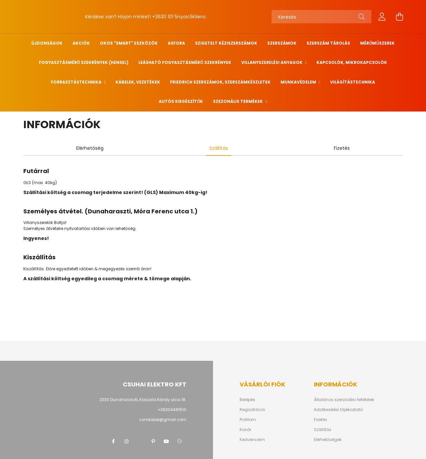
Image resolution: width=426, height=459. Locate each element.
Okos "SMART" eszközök (129, 43)
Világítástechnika (352, 82)
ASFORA (176, 43)
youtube (166, 441)
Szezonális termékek (238, 101)
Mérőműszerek (377, 43)
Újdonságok (47, 43)
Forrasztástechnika (77, 82)
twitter (139, 441)
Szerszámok (282, 43)
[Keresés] (321, 16)
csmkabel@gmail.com (162, 419)
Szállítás (322, 429)
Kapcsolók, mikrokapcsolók (352, 62)
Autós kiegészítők (181, 101)
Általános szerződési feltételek (344, 399)
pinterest (153, 441)
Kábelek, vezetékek (137, 82)
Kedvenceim (252, 439)
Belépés (247, 399)
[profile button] (382, 16)
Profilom (248, 419)
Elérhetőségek (327, 439)
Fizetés (320, 419)
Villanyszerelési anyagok (272, 62)
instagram (126, 441)
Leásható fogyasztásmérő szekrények (184, 62)
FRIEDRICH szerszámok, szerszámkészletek (220, 82)
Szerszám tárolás (328, 43)
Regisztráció (252, 409)
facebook (113, 441)
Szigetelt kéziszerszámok (226, 43)
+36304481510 (171, 409)
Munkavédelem (299, 82)
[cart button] (399, 16)
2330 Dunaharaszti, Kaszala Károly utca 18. (143, 399)
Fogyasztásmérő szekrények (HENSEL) (83, 62)
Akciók (81, 43)
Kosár (245, 429)
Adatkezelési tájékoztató (338, 409)
